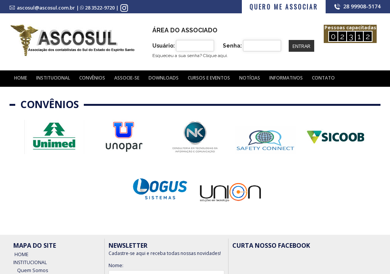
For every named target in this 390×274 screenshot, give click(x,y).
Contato (323, 78)
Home (20, 78)
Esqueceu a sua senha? (190, 55)
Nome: (116, 265)
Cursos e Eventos (209, 78)
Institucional (53, 78)
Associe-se (126, 78)
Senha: (232, 46)
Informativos (286, 78)
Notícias (249, 78)
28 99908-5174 (361, 6)
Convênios (92, 78)
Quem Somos (31, 268)
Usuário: (163, 46)
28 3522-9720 (100, 7)
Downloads (164, 78)
